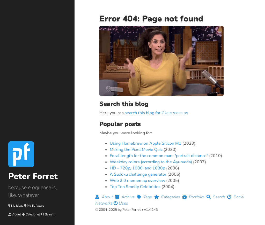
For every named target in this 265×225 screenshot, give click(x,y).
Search (49, 214)
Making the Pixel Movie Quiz (136, 149)
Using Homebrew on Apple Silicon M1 (145, 143)
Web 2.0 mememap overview (137, 180)
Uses (121, 203)
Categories (33, 214)
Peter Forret (33, 176)
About (16, 214)
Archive (126, 197)
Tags (145, 197)
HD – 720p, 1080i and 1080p (137, 168)
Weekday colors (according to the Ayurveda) (151, 162)
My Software (35, 206)
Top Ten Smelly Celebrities (135, 187)
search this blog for (156, 113)
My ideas (17, 206)
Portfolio (194, 197)
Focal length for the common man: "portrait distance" (159, 156)
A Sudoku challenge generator (138, 174)
